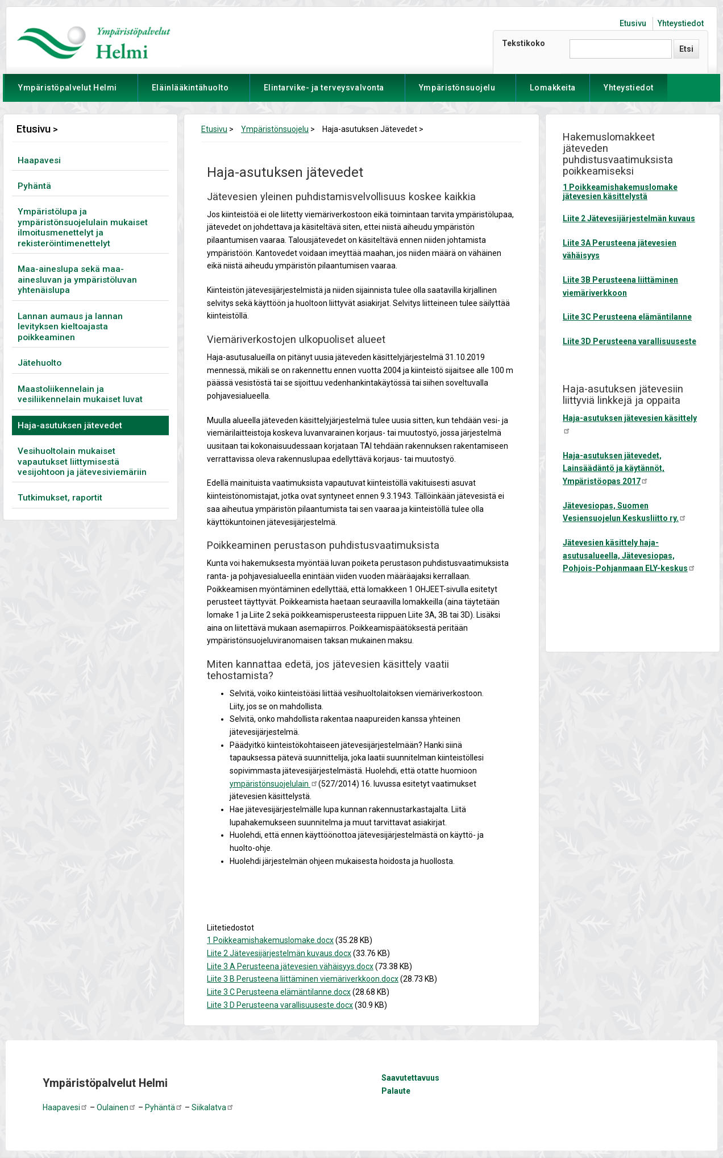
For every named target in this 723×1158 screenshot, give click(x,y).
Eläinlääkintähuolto (190, 92)
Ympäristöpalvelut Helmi (67, 92)
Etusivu (633, 23)
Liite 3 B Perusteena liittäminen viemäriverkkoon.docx (302, 978)
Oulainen (116, 1107)
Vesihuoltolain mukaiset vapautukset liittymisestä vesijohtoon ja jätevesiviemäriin (82, 461)
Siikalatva (213, 1107)
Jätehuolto (39, 363)
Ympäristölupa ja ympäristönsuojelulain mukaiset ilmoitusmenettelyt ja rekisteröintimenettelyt (83, 227)
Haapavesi (39, 160)
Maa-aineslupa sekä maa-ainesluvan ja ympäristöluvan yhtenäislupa (77, 279)
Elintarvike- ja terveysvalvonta (324, 92)
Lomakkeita (553, 87)
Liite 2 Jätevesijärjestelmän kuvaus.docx (279, 953)
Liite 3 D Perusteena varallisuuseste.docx (280, 1005)
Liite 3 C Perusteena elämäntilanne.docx (279, 991)
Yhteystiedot (681, 23)
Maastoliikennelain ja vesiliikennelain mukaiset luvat (80, 394)
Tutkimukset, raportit (60, 498)
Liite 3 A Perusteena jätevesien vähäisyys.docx (290, 966)
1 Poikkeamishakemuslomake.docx (270, 940)
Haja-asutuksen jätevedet (70, 425)
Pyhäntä (34, 186)
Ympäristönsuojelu (457, 92)
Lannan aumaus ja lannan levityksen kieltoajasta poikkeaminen (70, 326)
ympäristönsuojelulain (274, 783)
